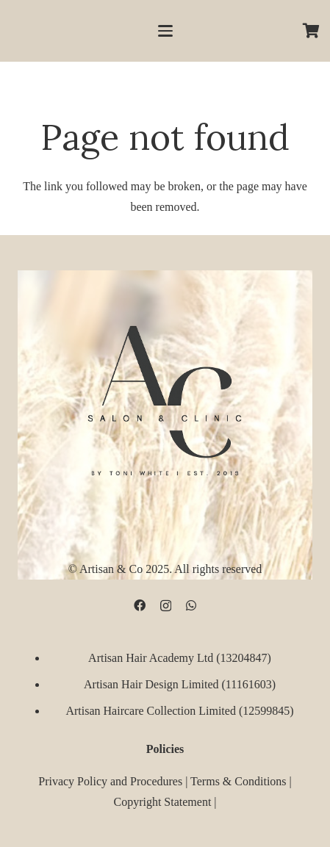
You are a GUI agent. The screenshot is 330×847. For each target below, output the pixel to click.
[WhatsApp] (191, 605)
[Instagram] (165, 606)
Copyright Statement (162, 801)
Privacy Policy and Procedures (110, 780)
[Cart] (311, 31)
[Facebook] (140, 605)
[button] (165, 31)
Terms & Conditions (238, 780)
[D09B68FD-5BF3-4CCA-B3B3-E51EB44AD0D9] (165, 397)
